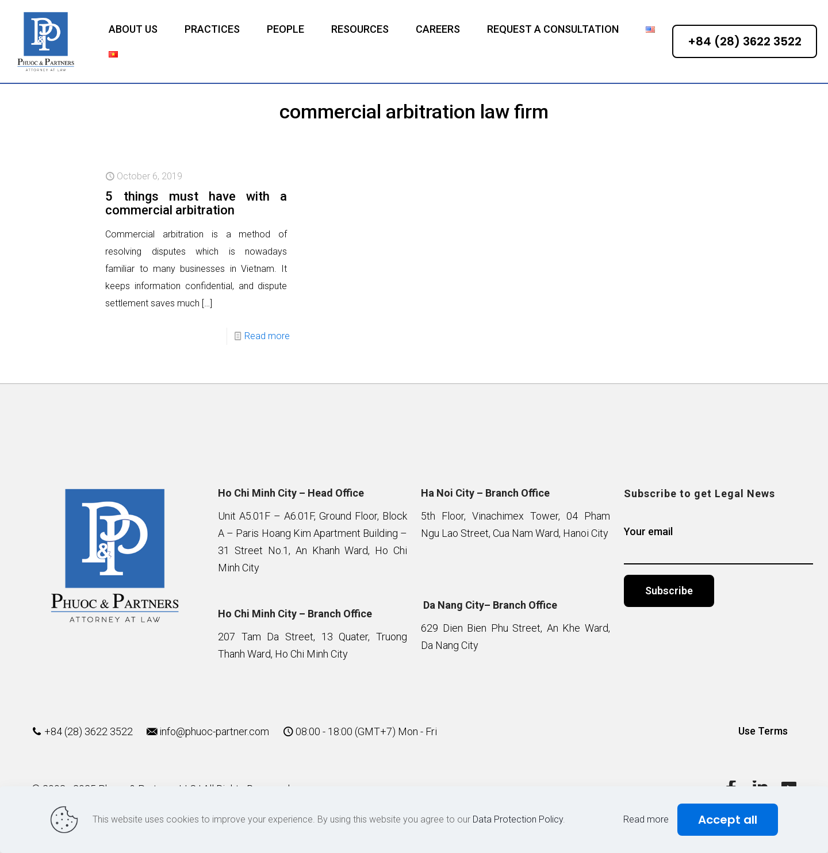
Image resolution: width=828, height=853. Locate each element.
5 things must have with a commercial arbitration (196, 203)
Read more (267, 336)
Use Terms (763, 731)
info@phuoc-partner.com (214, 731)
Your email (718, 544)
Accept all (727, 820)
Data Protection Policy (518, 819)
